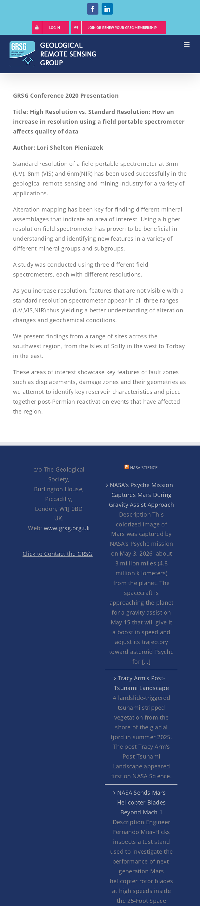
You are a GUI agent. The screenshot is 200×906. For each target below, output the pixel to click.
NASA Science (144, 468)
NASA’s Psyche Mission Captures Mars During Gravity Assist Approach (141, 494)
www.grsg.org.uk (67, 528)
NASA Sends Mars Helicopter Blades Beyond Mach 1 (141, 802)
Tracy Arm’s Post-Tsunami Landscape (141, 683)
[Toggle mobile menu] (187, 44)
